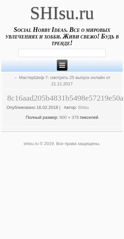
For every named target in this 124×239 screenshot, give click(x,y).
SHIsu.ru (62, 13)
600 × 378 (69, 117)
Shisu (83, 107)
